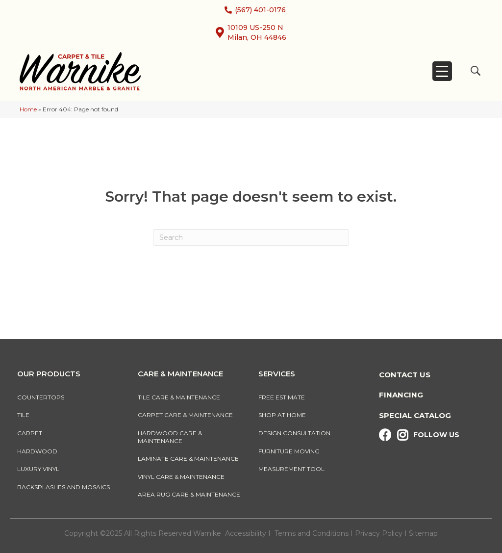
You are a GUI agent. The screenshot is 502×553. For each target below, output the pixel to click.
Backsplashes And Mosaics (63, 487)
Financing (401, 394)
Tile (23, 415)
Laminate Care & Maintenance (188, 458)
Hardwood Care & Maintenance (170, 437)
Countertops (40, 397)
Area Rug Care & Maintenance (189, 494)
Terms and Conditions (312, 533)
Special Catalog (415, 415)
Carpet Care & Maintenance (185, 415)
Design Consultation (294, 433)
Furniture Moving (290, 451)
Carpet (29, 433)
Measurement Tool (291, 469)
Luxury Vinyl (38, 469)
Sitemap (423, 533)
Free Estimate (281, 397)
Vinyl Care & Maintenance (181, 476)
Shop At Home (282, 415)
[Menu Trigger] (442, 71)
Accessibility (245, 533)
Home (28, 109)
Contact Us (404, 374)
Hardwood (37, 451)
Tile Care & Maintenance (179, 397)
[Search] (251, 237)
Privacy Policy (379, 533)
